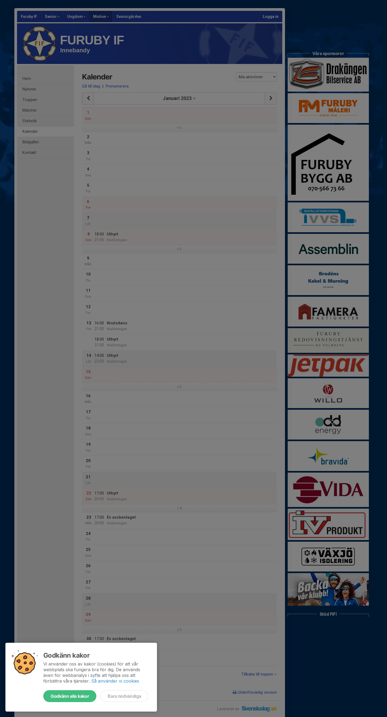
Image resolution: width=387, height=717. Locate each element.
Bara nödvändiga (124, 696)
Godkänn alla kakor (70, 696)
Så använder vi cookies (115, 681)
